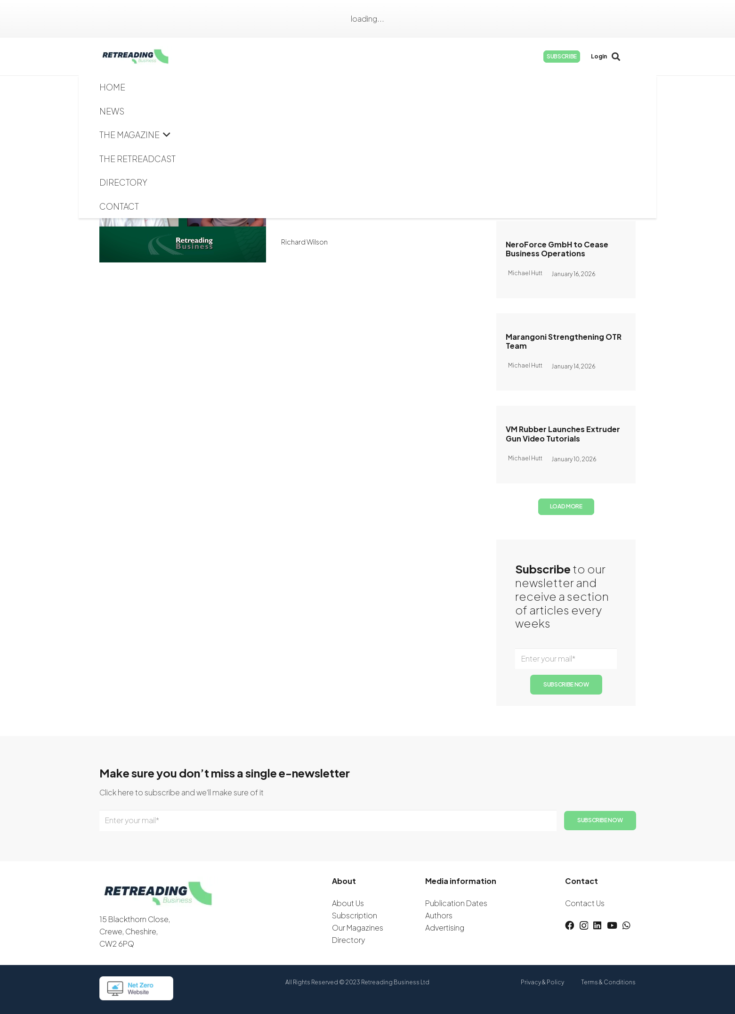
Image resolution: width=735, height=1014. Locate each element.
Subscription (354, 915)
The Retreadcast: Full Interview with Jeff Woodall (373, 169)
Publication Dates (456, 903)
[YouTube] (613, 56)
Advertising (444, 927)
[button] (303, 56)
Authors (438, 915)
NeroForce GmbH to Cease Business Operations (557, 248)
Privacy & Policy (542, 982)
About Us (348, 903)
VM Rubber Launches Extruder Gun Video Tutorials (563, 433)
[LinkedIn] (598, 56)
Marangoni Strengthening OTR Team (564, 341)
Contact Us (585, 903)
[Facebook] (568, 56)
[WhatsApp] (628, 56)
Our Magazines (357, 927)
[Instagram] (583, 56)
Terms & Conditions (608, 982)
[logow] (147, 56)
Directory (348, 940)
